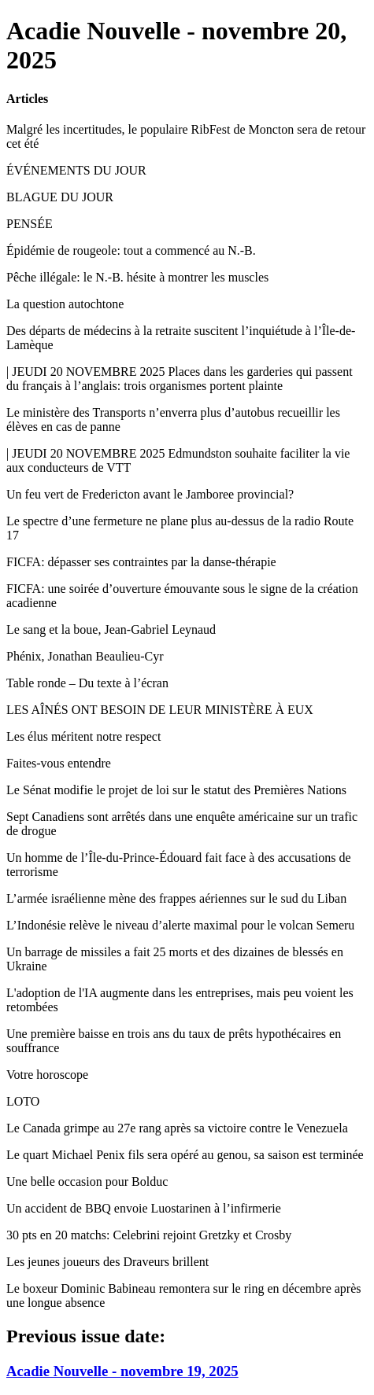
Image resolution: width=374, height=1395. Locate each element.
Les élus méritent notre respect (83, 736)
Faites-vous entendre (58, 763)
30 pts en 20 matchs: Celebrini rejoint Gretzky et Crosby (148, 1235)
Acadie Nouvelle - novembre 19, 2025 (122, 1371)
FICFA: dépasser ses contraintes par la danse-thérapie (141, 562)
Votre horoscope (47, 1074)
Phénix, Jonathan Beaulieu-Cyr (85, 656)
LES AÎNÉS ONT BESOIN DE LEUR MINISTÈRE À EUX (159, 709)
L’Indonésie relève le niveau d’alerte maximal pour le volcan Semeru (180, 925)
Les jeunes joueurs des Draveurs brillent (107, 1261)
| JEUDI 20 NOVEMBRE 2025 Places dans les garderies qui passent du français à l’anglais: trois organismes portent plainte (179, 378)
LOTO (22, 1101)
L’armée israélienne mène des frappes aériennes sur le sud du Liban (176, 898)
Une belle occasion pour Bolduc (87, 1181)
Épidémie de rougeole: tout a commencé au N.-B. (131, 250)
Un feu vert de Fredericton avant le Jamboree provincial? (150, 494)
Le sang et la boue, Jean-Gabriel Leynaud (111, 629)
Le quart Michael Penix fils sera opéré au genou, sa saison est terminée (185, 1154)
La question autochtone (65, 304)
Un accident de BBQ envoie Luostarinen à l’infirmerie (143, 1208)
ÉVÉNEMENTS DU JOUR (76, 170)
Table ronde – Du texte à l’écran (87, 683)
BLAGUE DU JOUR (59, 197)
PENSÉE (29, 223)
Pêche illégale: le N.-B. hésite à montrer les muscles (137, 277)
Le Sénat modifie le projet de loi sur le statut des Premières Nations (176, 790)
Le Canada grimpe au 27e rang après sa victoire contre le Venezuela (177, 1128)
